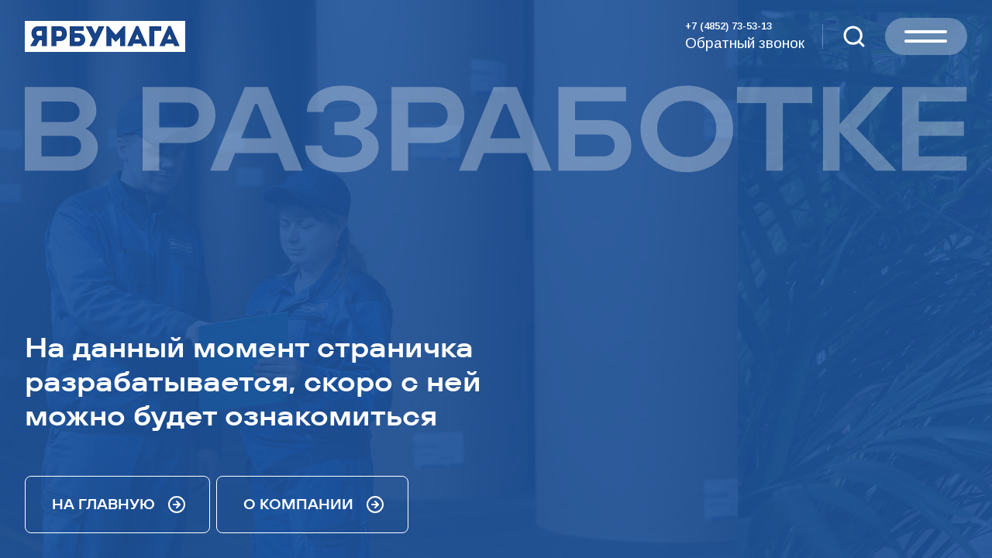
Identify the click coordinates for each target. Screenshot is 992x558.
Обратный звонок (744, 43)
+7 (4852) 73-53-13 (728, 26)
